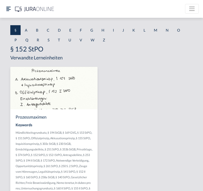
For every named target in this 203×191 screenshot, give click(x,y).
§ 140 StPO (63, 177)
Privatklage (84, 149)
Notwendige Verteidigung (72, 160)
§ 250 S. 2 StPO (68, 166)
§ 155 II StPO (79, 188)
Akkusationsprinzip (62, 138)
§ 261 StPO (51, 166)
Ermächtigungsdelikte (30, 149)
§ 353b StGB (68, 149)
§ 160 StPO (31, 177)
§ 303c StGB (48, 143)
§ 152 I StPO (54, 155)
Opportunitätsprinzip (29, 166)
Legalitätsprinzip (49, 171)
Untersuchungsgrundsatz (37, 188)
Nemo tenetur (65, 182)
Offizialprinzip (40, 138)
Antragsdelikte (72, 155)
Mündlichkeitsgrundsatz (31, 132)
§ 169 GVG (69, 132)
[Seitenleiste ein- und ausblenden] (8, 9)
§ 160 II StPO (62, 188)
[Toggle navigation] (192, 9)
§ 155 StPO (83, 138)
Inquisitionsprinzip (27, 143)
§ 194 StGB (55, 132)
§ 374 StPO (23, 155)
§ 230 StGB (64, 143)
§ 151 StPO (23, 138)
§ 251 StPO (52, 149)
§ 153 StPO (84, 132)
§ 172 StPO (48, 160)
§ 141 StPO (68, 171)
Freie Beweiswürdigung (41, 182)
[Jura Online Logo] (34, 9)
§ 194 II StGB (32, 160)
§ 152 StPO (38, 155)
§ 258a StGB (46, 177)
